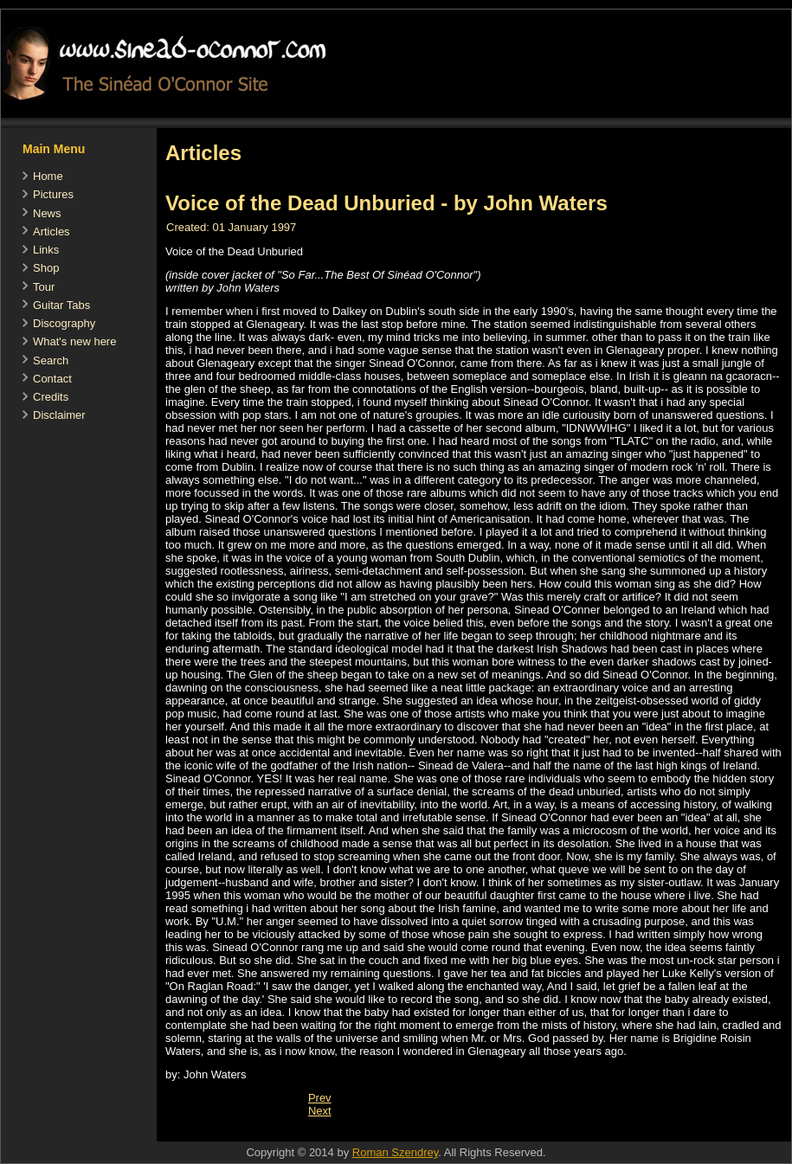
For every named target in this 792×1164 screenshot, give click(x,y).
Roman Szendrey (395, 1152)
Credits (50, 396)
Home (48, 176)
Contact (52, 378)
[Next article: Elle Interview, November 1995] (320, 1110)
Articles (51, 231)
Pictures (53, 194)
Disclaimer (59, 414)
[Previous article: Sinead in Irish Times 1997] (320, 1097)
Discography (64, 323)
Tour (44, 286)
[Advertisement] (472, 1132)
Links (46, 249)
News (47, 213)
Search (50, 360)
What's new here (74, 341)
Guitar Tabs (61, 305)
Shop (46, 267)
